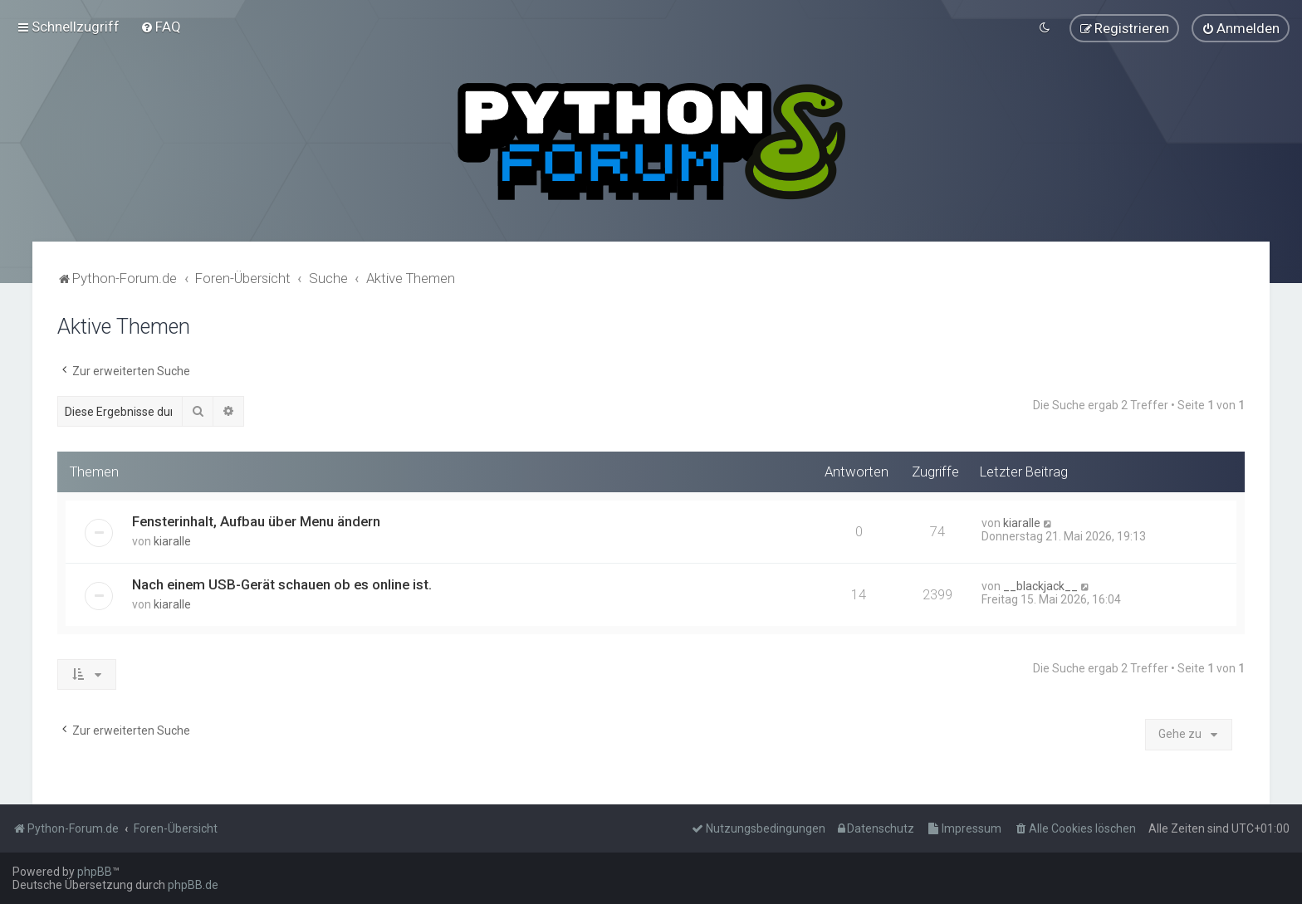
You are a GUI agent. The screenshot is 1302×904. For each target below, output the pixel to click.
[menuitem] (160, 26)
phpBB (94, 871)
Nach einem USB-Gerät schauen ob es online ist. (282, 583)
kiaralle (172, 540)
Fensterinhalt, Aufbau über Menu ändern (256, 520)
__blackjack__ (1040, 585)
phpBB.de (193, 885)
